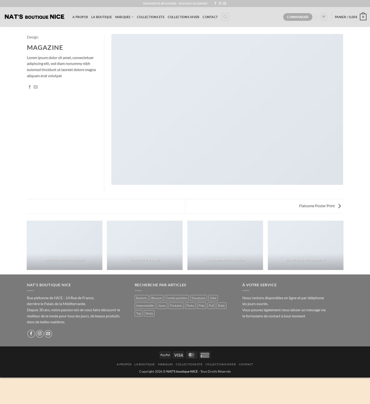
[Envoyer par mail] (36, 87)
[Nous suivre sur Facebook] (215, 3)
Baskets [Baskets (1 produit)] (141, 298)
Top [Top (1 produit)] (138, 313)
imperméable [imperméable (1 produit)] (145, 305)
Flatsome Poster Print (320, 205)
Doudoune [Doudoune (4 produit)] (199, 298)
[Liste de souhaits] (324, 17)
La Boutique (101, 17)
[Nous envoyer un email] (224, 3)
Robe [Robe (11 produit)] (221, 305)
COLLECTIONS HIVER (183, 17)
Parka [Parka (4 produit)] (190, 305)
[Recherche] (225, 17)
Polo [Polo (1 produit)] (202, 305)
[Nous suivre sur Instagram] (220, 3)
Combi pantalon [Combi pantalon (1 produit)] (176, 298)
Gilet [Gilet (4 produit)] (213, 298)
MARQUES (124, 17)
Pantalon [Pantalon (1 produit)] (176, 305)
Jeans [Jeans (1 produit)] (162, 305)
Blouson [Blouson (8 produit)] (156, 298)
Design (32, 37)
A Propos (80, 17)
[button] (350, 17)
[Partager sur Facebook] (30, 87)
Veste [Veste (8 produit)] (149, 313)
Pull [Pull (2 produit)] (211, 305)
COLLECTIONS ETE (150, 17)
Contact (210, 17)
